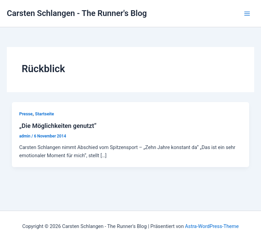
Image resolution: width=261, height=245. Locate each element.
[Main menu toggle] (247, 13)
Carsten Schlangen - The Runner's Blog (77, 13)
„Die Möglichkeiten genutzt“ (57, 125)
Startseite (44, 113)
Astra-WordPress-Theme (212, 226)
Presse (25, 113)
